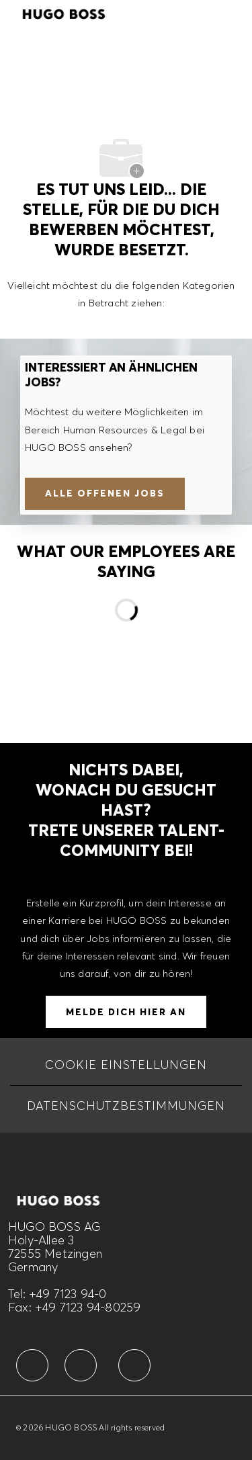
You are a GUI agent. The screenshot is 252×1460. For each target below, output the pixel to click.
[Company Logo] (63, 12)
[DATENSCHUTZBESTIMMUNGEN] (126, 1106)
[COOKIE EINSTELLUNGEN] (126, 1065)
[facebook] (32, 1365)
